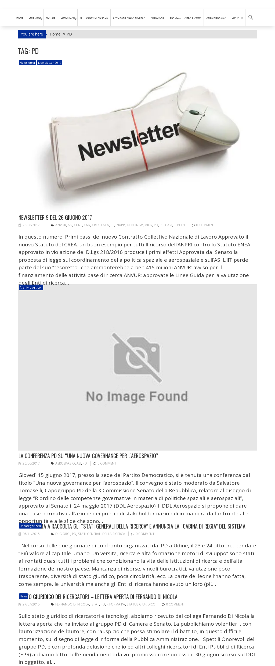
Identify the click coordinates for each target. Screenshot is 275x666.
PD (156, 225)
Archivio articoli (31, 287)
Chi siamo (35, 17)
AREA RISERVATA (216, 17)
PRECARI (166, 225)
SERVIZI (174, 17)
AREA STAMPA (192, 17)
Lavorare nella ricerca (129, 17)
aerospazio (65, 463)
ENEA (105, 225)
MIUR (148, 225)
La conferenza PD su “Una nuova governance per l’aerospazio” (88, 456)
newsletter (27, 63)
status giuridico (141, 604)
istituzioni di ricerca (94, 17)
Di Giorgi (62, 534)
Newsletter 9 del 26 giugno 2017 (55, 217)
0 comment (205, 225)
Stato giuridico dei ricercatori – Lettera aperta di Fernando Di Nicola (98, 597)
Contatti (237, 17)
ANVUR (60, 225)
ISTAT (95, 604)
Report (180, 225)
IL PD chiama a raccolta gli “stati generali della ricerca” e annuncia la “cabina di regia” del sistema (132, 526)
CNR (87, 225)
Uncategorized (30, 526)
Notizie (50, 17)
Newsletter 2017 (49, 63)
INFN (130, 225)
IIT (112, 225)
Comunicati (68, 17)
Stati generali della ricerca (101, 534)
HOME (19, 17)
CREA (96, 225)
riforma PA (116, 604)
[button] (250, 18)
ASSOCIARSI (158, 17)
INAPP (120, 225)
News (23, 596)
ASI (70, 225)
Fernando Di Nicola (72, 604)
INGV (139, 225)
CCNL (78, 225)
